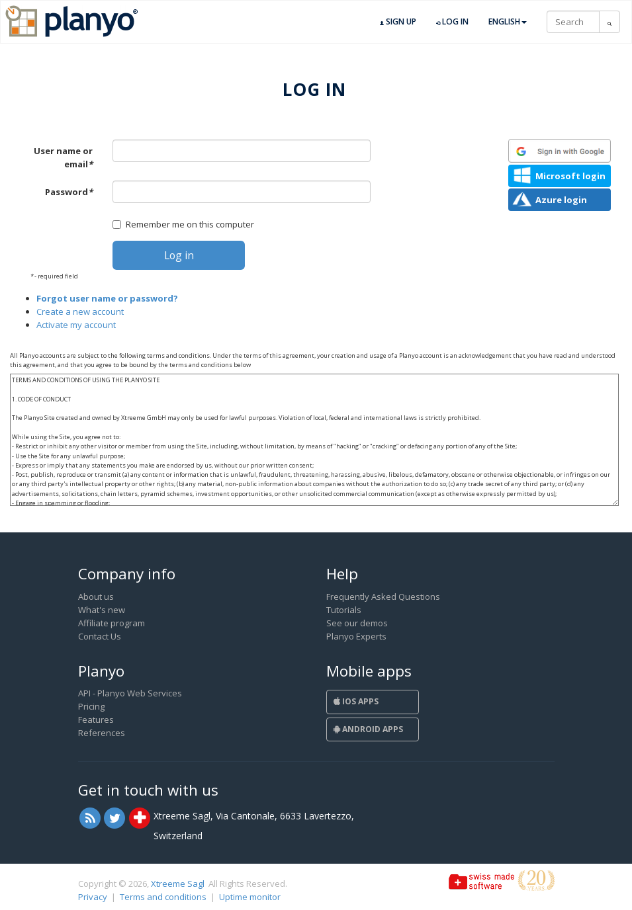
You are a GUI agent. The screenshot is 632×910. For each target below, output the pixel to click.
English (507, 21)
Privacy (92, 897)
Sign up (398, 22)
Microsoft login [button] (570, 176)
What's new (101, 610)
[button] (559, 151)
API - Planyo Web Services (130, 693)
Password (69, 192)
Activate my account (76, 325)
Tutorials (343, 610)
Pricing (91, 706)
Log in (452, 22)
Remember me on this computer (183, 224)
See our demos (357, 623)
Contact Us (99, 636)
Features (96, 719)
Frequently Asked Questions (383, 596)
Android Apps (368, 729)
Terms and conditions (163, 897)
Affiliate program (111, 623)
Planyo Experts (356, 636)
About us (96, 596)
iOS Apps (356, 701)
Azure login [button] (561, 200)
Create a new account (80, 311)
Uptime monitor (250, 897)
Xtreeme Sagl (177, 883)
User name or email (63, 157)
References (101, 733)
